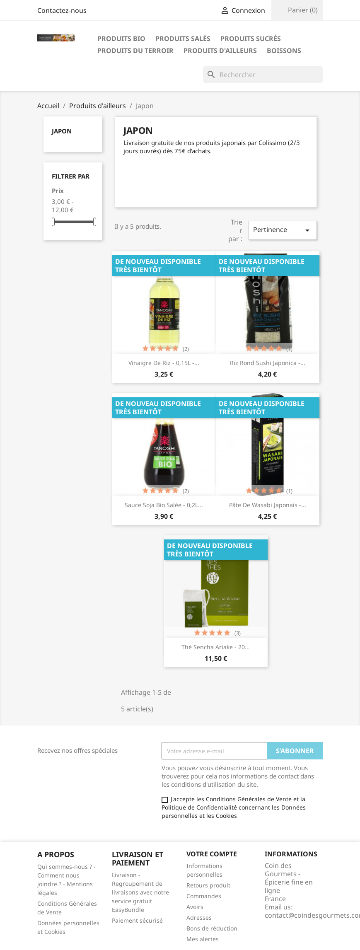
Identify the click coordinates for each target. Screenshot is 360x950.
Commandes (203, 896)
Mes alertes (202, 939)
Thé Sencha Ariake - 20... (215, 647)
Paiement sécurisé (137, 920)
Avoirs (194, 907)
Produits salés (182, 38)
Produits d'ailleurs (220, 50)
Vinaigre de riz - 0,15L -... (163, 363)
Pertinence (282, 230)
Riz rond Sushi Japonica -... (267, 363)
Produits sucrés (250, 38)
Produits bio (121, 38)
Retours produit (208, 885)
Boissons (284, 50)
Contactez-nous (62, 10)
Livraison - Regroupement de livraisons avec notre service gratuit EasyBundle (140, 892)
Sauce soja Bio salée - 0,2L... (164, 505)
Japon (62, 131)
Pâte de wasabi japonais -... (267, 505)
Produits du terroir (135, 50)
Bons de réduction (211, 928)
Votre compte (211, 853)
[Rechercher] (263, 74)
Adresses (199, 917)
